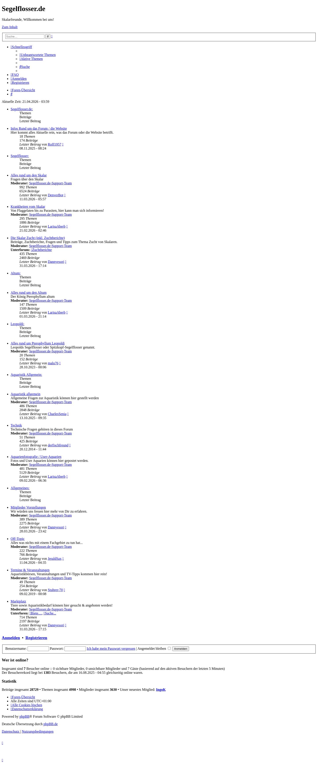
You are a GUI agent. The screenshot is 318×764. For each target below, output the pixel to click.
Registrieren (36, 637)
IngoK (161, 689)
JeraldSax (54, 558)
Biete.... (35, 613)
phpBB (24, 716)
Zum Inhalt (10, 27)
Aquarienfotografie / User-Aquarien (36, 457)
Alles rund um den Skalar (29, 175)
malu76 (53, 363)
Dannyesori (56, 262)
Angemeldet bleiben (154, 648)
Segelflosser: (20, 156)
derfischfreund (58, 445)
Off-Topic (18, 539)
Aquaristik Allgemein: (26, 374)
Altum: (16, 273)
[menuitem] (37, 55)
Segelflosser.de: (22, 109)
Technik (16, 425)
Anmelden (11, 637)
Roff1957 (54, 144)
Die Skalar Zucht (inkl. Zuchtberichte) (38, 238)
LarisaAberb (56, 226)
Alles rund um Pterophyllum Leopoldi (37, 343)
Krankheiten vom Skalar (28, 206)
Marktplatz (18, 601)
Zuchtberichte (41, 250)
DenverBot (55, 195)
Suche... (50, 613)
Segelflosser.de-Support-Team (50, 183)
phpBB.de (51, 724)
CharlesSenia (57, 414)
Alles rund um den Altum (29, 292)
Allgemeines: (20, 488)
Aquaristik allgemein (25, 394)
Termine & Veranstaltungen (30, 570)
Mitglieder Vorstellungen (28, 507)
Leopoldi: (17, 324)
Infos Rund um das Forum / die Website (39, 128)
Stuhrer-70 (55, 590)
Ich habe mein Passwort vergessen (111, 648)
